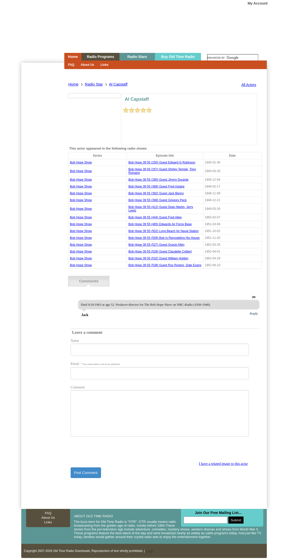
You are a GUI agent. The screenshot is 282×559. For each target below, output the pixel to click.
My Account (258, 3)
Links (104, 65)
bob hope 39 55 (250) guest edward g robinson (161, 162)
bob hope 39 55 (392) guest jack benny (156, 193)
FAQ (71, 65)
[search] (232, 58)
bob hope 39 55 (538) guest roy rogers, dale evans (164, 265)
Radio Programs (100, 57)
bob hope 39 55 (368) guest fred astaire (156, 186)
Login (149, 550)
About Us (87, 65)
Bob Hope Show (81, 162)
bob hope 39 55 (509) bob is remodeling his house (164, 238)
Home (39, 36)
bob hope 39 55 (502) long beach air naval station (163, 231)
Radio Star (94, 84)
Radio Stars (137, 57)
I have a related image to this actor (223, 463)
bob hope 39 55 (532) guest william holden (158, 258)
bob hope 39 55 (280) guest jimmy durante (158, 179)
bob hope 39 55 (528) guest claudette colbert (160, 251)
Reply (254, 313)
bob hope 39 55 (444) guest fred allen (155, 217)
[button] (253, 297)
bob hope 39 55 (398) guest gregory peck (157, 200)
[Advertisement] (42, 154)
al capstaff (118, 84)
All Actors (248, 85)
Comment (78, 387)
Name (75, 340)
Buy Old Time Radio (178, 57)
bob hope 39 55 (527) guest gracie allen (156, 244)
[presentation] (109, 452)
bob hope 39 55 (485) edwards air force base (160, 224)
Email (95, 363)
